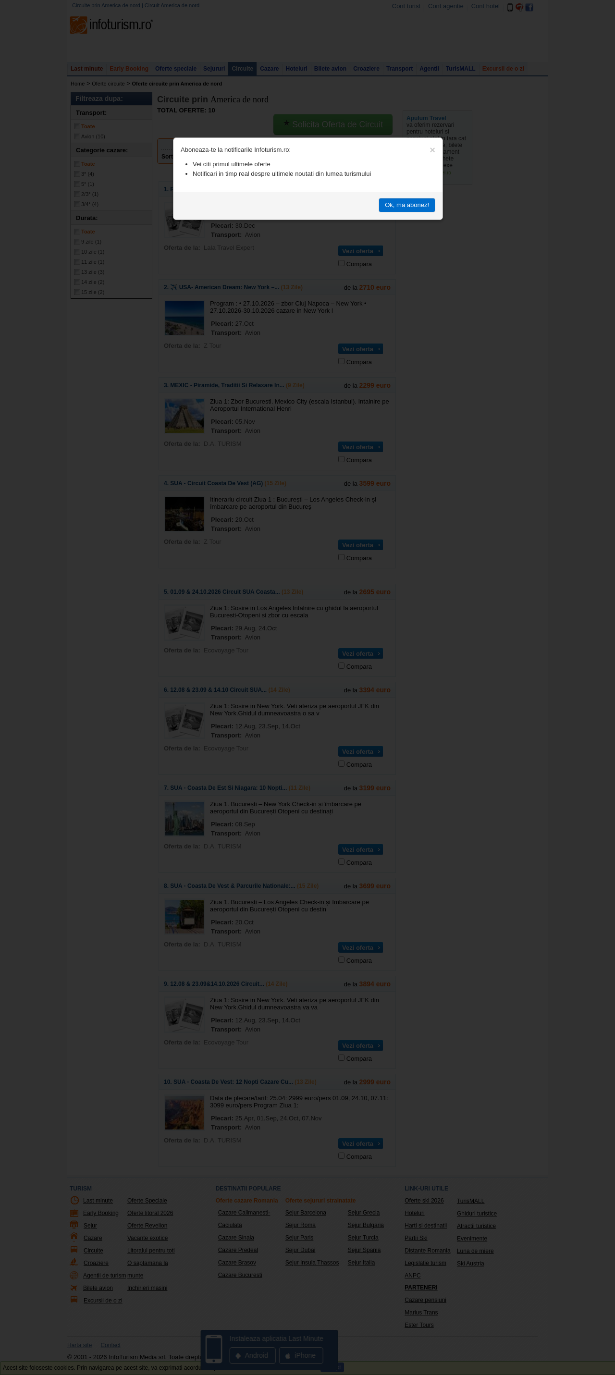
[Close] (432, 150)
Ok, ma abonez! (407, 205)
